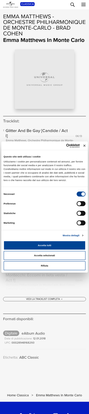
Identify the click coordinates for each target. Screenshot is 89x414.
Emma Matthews (27, 16)
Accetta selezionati (44, 255)
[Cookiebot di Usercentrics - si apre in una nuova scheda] (66, 146)
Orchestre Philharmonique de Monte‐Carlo (44, 25)
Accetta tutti (44, 245)
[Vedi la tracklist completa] (44, 301)
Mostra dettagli (71, 235)
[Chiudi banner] (84, 146)
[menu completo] (83, 4)
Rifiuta (44, 265)
